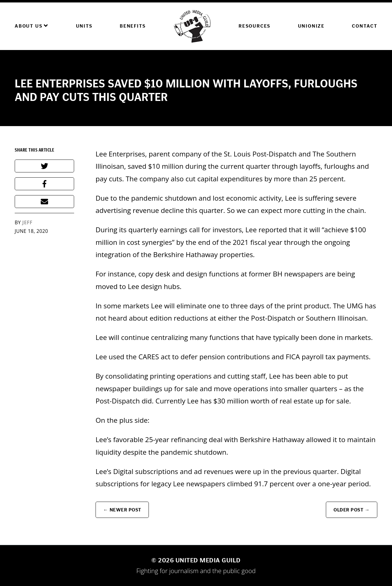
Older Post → (352, 510)
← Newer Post (122, 510)
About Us (31, 26)
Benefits (132, 26)
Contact (364, 26)
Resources (254, 26)
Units (84, 26)
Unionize (311, 26)
